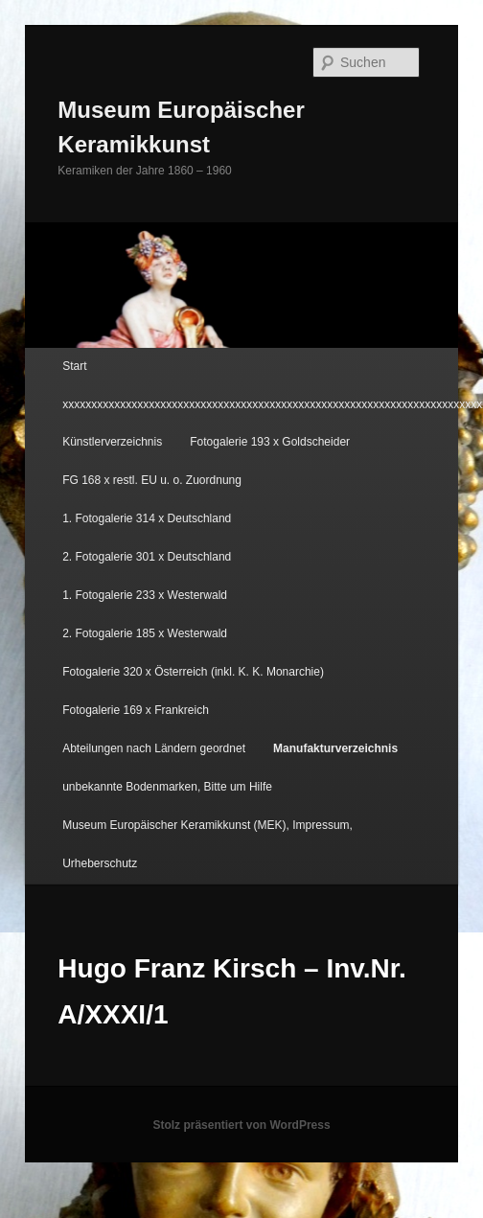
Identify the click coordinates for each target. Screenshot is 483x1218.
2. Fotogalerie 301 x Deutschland (146, 556)
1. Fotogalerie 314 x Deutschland (146, 518)
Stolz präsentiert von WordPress (241, 1125)
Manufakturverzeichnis (335, 748)
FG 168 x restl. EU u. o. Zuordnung (152, 480)
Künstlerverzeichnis (112, 441)
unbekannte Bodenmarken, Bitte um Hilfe (167, 786)
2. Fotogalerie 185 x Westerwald (144, 633)
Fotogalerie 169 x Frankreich (135, 710)
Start (74, 366)
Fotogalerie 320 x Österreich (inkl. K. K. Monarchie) (193, 671)
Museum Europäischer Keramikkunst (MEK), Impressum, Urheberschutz (207, 844)
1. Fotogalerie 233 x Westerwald (144, 595)
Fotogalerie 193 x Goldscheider (270, 441)
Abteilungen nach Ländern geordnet (153, 748)
